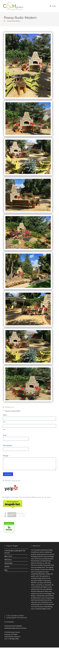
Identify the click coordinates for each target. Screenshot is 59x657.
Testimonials (8, 563)
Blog (5, 570)
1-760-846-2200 (13, 639)
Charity (6, 566)
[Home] (4, 21)
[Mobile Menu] (53, 6)
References (8, 559)
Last (4, 429)
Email (5, 435)
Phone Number (8, 445)
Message (6, 456)
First (4, 422)
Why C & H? (8, 556)
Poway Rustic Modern (13, 21)
